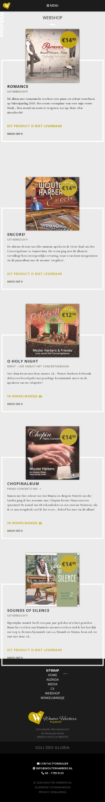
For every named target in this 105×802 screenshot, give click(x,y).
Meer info (15, 134)
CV (52, 689)
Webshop (52, 693)
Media (52, 684)
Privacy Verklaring (52, 792)
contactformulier (52, 763)
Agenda (52, 679)
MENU (52, 5)
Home (52, 675)
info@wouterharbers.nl (52, 768)
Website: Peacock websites (52, 737)
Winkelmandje (52, 698)
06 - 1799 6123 (52, 773)
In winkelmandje (24, 431)
